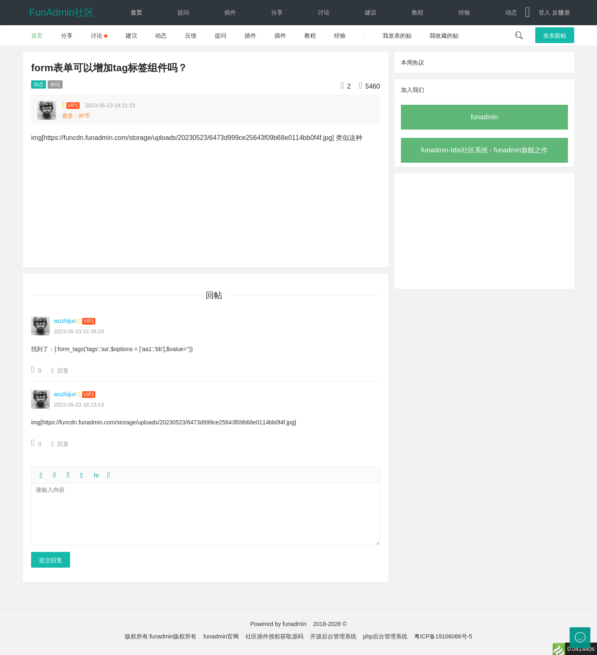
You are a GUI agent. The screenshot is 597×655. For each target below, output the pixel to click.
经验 (464, 12)
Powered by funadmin (278, 624)
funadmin (484, 116)
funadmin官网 (221, 636)
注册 (564, 12)
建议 (370, 12)
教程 (417, 12)
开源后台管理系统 (333, 636)
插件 (230, 12)
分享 (277, 12)
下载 (176, 37)
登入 (544, 12)
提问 (183, 12)
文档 (129, 37)
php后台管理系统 (385, 636)
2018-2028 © (330, 624)
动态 (511, 12)
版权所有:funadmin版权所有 (161, 636)
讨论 (324, 12)
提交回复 (50, 560)
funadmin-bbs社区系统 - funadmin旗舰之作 (484, 150)
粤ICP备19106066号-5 (443, 636)
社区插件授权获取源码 (274, 636)
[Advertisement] (484, 231)
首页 (136, 12)
